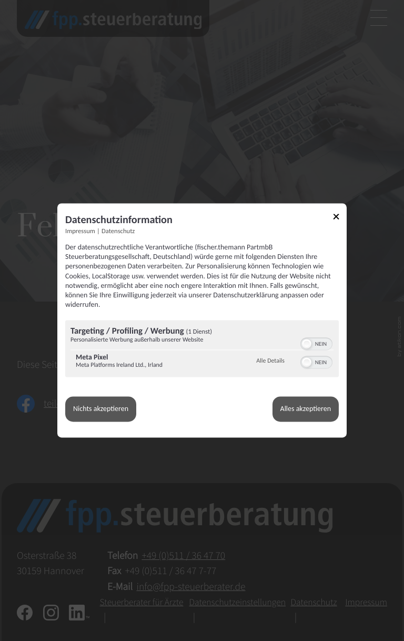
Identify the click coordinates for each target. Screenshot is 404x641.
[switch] (316, 343)
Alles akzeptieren (305, 409)
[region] (202, 350)
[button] (306, 344)
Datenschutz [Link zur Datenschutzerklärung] (118, 231)
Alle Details (270, 361)
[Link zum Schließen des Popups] (340, 218)
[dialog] (202, 320)
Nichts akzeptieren (100, 409)
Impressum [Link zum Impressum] (80, 231)
